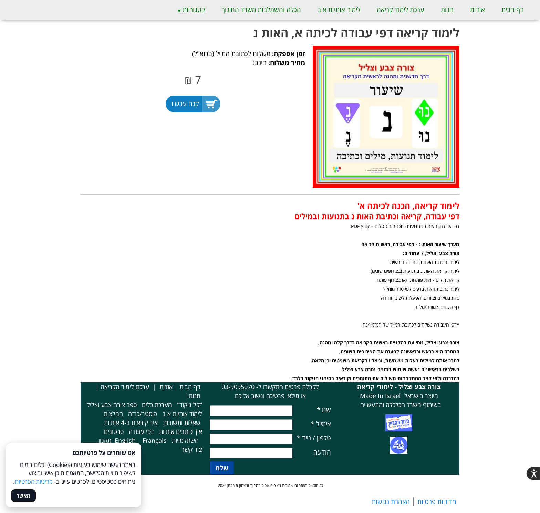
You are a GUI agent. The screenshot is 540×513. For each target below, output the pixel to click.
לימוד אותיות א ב (339, 9)
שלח (222, 467)
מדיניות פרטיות (436, 501)
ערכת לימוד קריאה (400, 9)
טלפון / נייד (314, 438)
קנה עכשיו (185, 103)
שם (324, 409)
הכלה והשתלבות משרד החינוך (261, 9)
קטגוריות (194, 9)
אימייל (321, 423)
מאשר (23, 495)
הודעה (322, 452)
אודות (477, 9)
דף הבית (512, 9)
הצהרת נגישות (391, 501)
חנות (447, 9)
